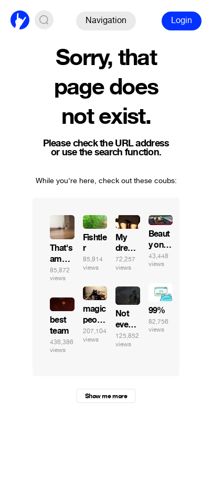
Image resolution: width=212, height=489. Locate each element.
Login (181, 20)
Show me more (106, 396)
